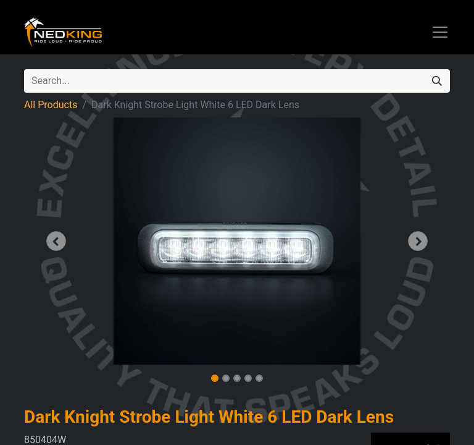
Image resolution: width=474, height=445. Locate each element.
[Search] (437, 81)
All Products (50, 105)
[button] (56, 241)
